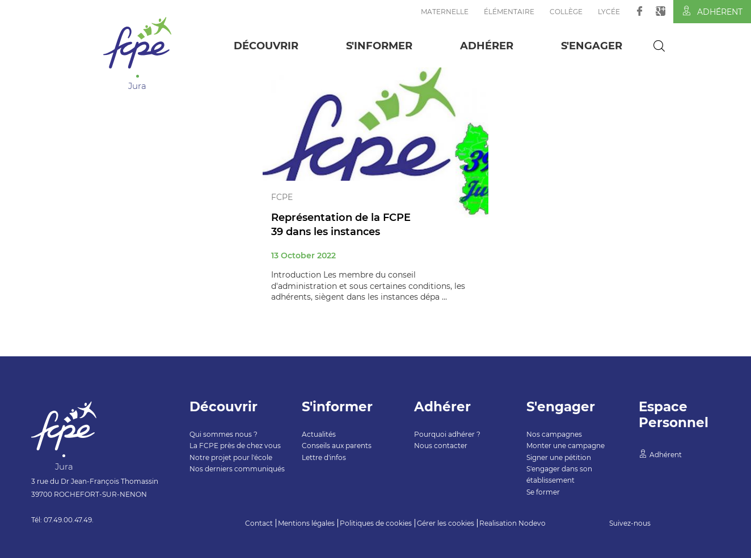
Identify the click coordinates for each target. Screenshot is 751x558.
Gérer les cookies (445, 523)
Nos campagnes (554, 434)
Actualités (319, 434)
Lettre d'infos (324, 457)
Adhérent (712, 11)
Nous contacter (440, 445)
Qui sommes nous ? (223, 434)
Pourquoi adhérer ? (447, 434)
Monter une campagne (565, 445)
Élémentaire (509, 11)
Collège (566, 11)
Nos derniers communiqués (237, 469)
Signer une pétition (558, 457)
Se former (543, 492)
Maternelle (445, 11)
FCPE (282, 197)
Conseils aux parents (337, 445)
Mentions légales (306, 523)
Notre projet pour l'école (230, 457)
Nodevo (532, 523)
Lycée (609, 11)
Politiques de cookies (376, 523)
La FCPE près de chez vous (235, 445)
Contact (259, 523)
